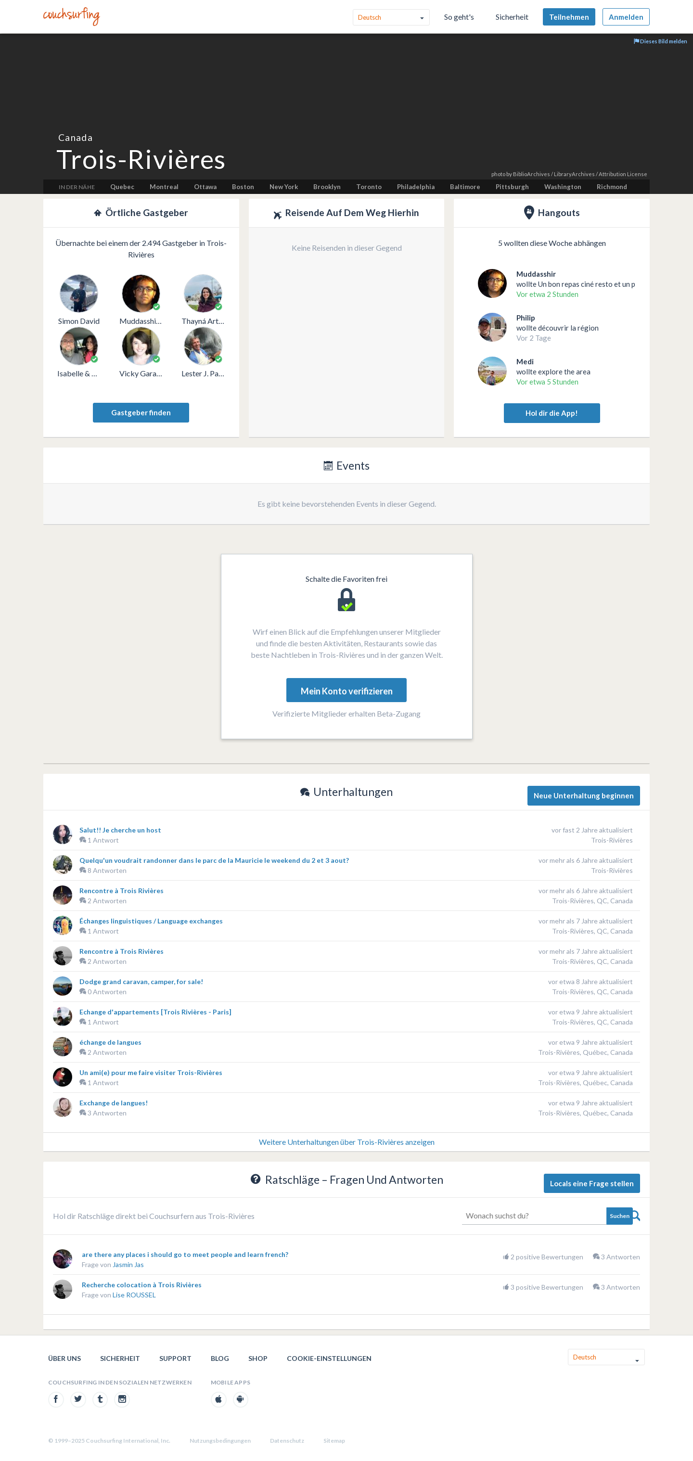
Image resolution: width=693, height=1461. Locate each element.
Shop (258, 1358)
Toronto (369, 187)
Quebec (122, 187)
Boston (243, 187)
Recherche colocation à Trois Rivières (142, 1285)
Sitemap (334, 1440)
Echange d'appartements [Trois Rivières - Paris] (155, 1012)
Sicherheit (512, 16)
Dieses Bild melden (660, 41)
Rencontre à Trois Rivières (121, 890)
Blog (220, 1358)
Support (175, 1358)
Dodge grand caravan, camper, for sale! (141, 981)
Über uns (64, 1358)
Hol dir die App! (552, 413)
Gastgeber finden (141, 412)
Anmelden (626, 17)
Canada (75, 137)
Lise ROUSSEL (134, 1295)
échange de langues (110, 1042)
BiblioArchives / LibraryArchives (554, 174)
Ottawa (205, 187)
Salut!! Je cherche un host (120, 830)
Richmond (612, 187)
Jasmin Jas (128, 1264)
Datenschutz (287, 1440)
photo (498, 174)
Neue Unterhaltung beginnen (584, 795)
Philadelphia (416, 187)
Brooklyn (327, 187)
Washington (562, 187)
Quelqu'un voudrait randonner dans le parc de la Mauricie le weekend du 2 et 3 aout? (214, 860)
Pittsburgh (512, 187)
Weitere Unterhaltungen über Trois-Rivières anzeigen (347, 1141)
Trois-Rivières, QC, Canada (592, 901)
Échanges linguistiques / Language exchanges (151, 921)
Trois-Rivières (612, 840)
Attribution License (623, 174)
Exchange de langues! (113, 1103)
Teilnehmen (569, 17)
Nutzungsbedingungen (220, 1440)
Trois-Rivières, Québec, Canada (585, 1052)
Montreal (164, 187)
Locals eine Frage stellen (592, 1183)
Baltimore (465, 187)
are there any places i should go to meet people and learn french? (185, 1254)
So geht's (459, 16)
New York (284, 187)
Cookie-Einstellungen (329, 1358)
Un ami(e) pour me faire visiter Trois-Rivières (150, 1072)
